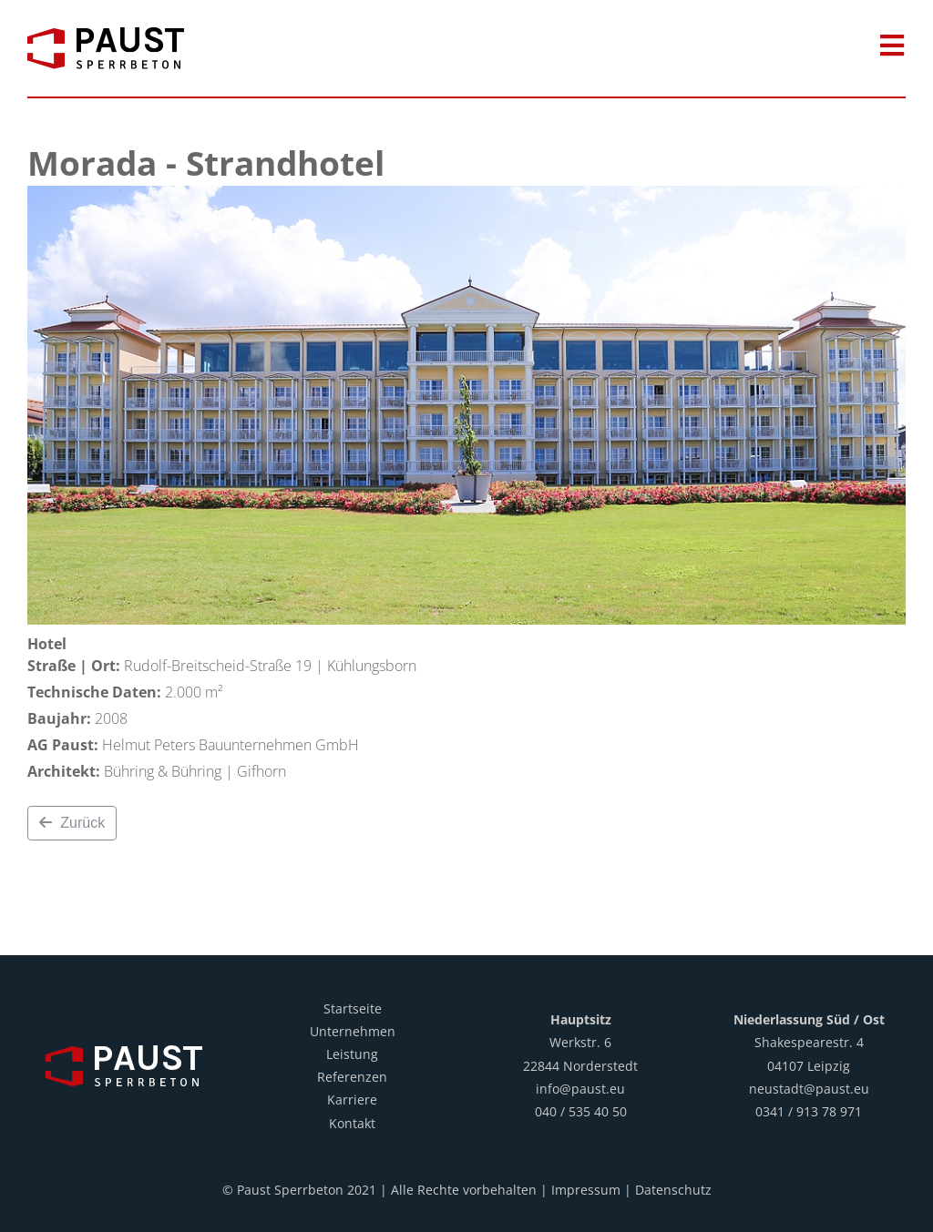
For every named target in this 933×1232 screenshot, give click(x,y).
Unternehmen (352, 1031)
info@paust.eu (580, 1088)
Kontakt (352, 1123)
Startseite (352, 1008)
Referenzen (352, 1076)
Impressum (585, 1189)
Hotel (47, 644)
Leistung (352, 1054)
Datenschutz (673, 1189)
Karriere (352, 1099)
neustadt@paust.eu (809, 1088)
